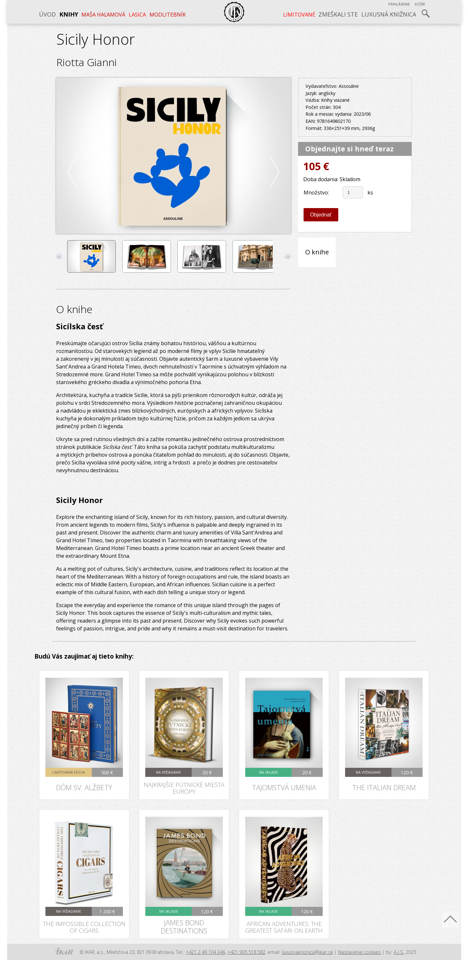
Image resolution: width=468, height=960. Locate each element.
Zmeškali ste (338, 14)
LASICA (137, 14)
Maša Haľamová (103, 14)
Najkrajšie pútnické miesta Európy (184, 787)
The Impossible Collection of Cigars (84, 926)
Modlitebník (168, 14)
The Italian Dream (384, 787)
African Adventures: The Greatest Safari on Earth (284, 926)
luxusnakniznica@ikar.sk (307, 952)
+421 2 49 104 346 (205, 952)
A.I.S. (399, 952)
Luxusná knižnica (388, 14)
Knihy (68, 14)
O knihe (317, 252)
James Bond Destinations (184, 926)
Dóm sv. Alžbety (84, 787)
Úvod (47, 14)
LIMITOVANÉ (299, 14)
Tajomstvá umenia (284, 787)
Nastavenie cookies (359, 952)
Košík (420, 4)
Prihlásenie (399, 4)
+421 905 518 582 (246, 952)
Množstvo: (316, 192)
